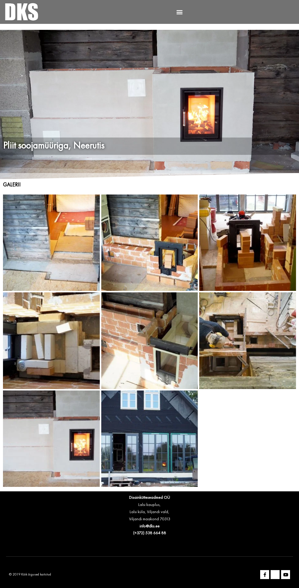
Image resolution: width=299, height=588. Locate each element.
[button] (179, 12)
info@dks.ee (149, 526)
